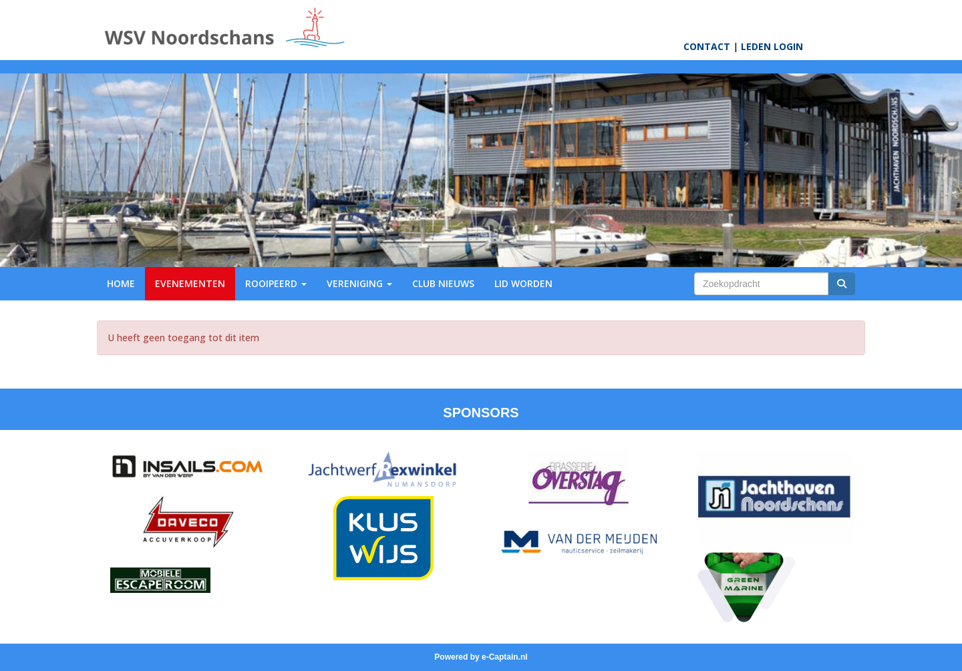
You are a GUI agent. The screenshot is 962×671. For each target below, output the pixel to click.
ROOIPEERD (276, 283)
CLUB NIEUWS (443, 283)
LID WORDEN (523, 283)
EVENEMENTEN (190, 283)
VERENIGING (359, 283)
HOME (121, 283)
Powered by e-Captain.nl (480, 657)
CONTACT (706, 46)
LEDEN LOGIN (772, 46)
